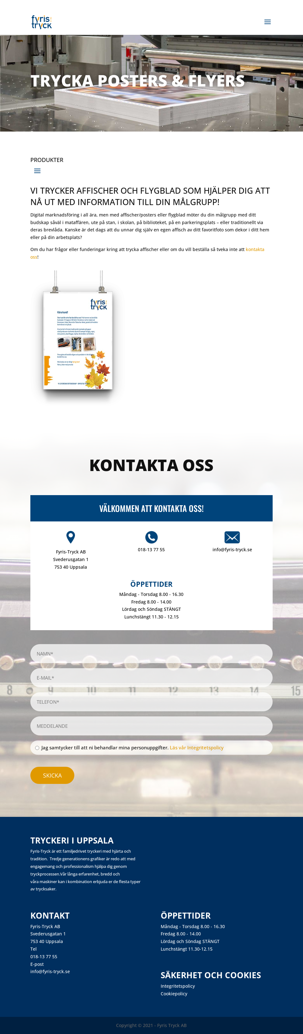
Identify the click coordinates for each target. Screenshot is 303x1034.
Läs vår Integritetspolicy (197, 747)
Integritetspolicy (178, 986)
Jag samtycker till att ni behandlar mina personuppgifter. (132, 747)
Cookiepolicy (174, 994)
